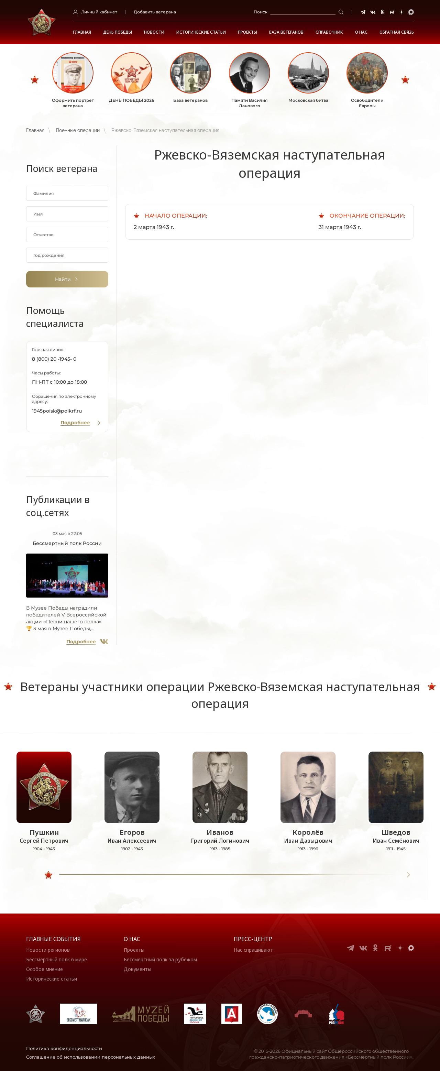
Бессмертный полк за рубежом (160, 959)
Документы (137, 969)
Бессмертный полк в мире (56, 959)
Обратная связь (397, 32)
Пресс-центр (253, 939)
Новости (154, 32)
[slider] (48, 875)
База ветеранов (286, 32)
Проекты (247, 32)
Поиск (260, 11)
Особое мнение (44, 969)
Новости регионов (48, 950)
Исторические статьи (201, 32)
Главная (82, 32)
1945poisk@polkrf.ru (57, 411)
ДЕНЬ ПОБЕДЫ (117, 32)
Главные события (53, 939)
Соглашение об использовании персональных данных (90, 1057)
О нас (132, 939)
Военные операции (78, 130)
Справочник (329, 32)
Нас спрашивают (253, 950)
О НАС (361, 32)
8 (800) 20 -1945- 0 (54, 359)
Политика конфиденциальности (64, 1048)
